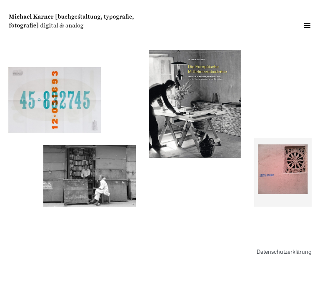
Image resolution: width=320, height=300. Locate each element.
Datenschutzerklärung (284, 252)
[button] (307, 25)
